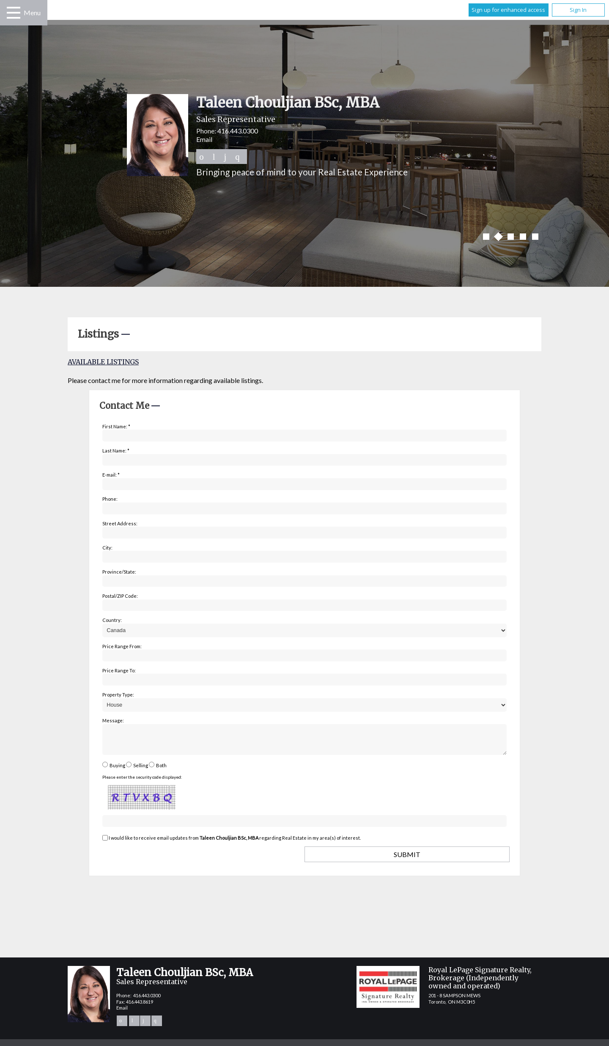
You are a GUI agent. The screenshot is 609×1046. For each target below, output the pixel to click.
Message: (113, 720)
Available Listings (103, 362)
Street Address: (119, 523)
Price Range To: (119, 670)
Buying (117, 770)
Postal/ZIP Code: (120, 596)
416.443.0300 (237, 131)
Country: (112, 620)
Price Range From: (122, 646)
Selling (140, 770)
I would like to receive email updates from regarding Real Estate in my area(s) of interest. (235, 843)
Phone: (110, 499)
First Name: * (116, 426)
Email (204, 139)
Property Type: (118, 694)
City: (107, 547)
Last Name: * (115, 450)
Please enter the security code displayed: (142, 782)
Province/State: (119, 571)
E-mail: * (111, 474)
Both (161, 770)
